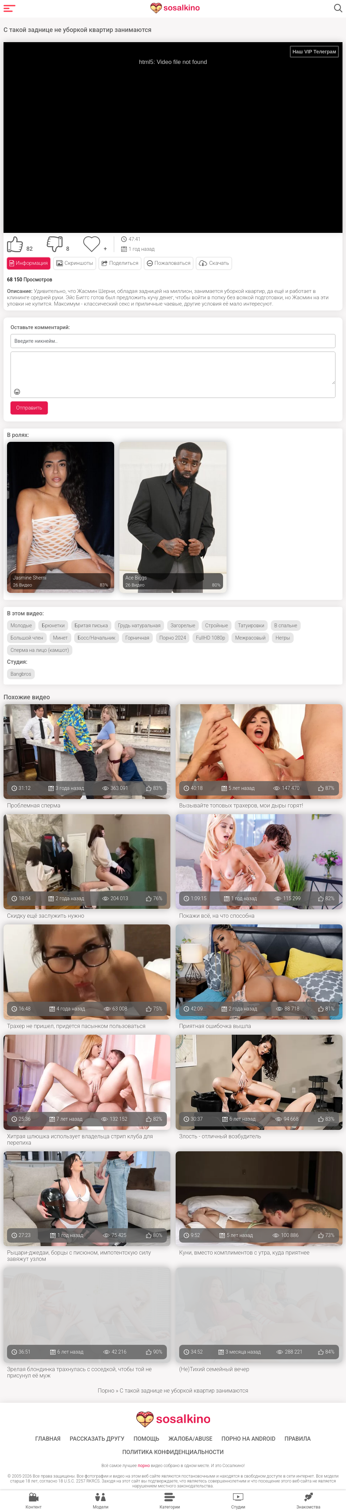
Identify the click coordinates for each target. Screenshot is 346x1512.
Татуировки (251, 624)
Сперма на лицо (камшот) (40, 649)
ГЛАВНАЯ (47, 1438)
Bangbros (21, 673)
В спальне (285, 624)
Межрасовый (250, 637)
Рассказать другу (97, 1438)
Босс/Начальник (96, 637)
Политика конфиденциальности (173, 1451)
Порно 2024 (172, 637)
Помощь (146, 1438)
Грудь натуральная (139, 624)
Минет (60, 637)
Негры (282, 637)
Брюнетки (53, 624)
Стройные (216, 624)
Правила (298, 1438)
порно (144, 1464)
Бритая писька (91, 624)
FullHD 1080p (210, 637)
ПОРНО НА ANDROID (249, 1438)
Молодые (21, 624)
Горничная (137, 637)
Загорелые (183, 624)
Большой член (27, 637)
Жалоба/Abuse (190, 1438)
